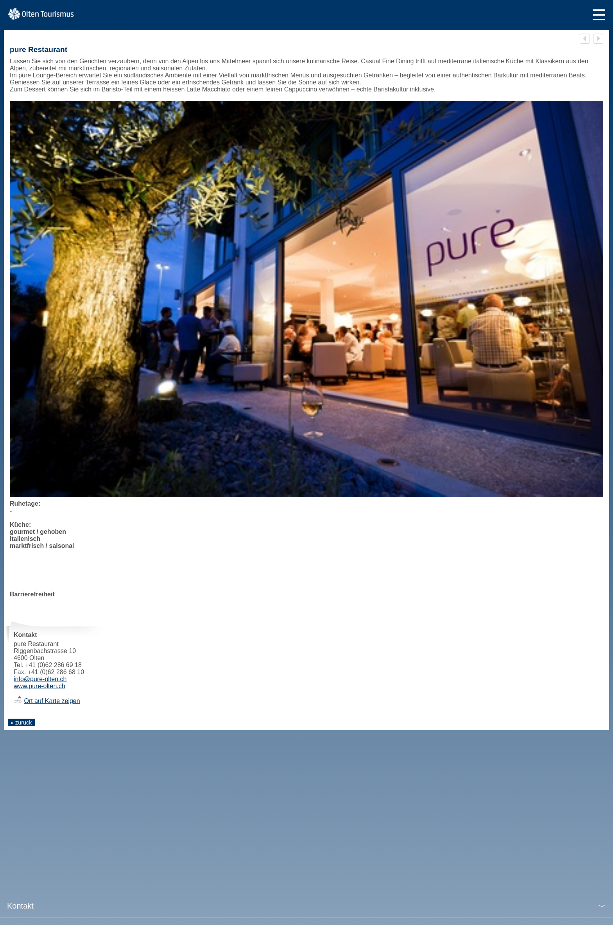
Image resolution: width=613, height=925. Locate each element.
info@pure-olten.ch (40, 679)
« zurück (21, 722)
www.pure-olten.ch (39, 686)
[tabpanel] (306, 299)
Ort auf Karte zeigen (52, 701)
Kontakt (20, 906)
